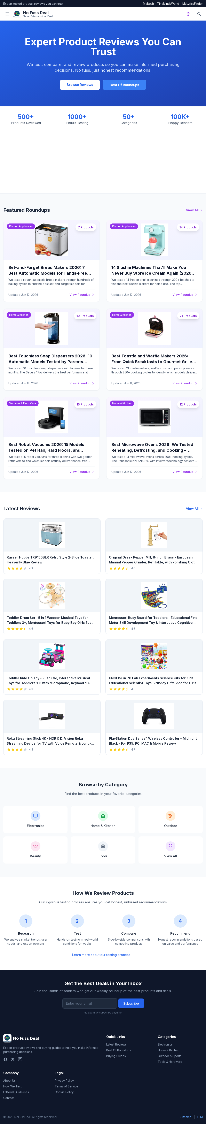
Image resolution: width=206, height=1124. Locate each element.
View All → (194, 509)
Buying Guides (116, 1056)
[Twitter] (13, 1059)
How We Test (12, 1086)
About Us (9, 1080)
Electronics (165, 1044)
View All (194, 210)
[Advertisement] (103, 156)
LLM (200, 1117)
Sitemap (186, 1117)
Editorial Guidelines (16, 1092)
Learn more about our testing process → (103, 955)
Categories (167, 1037)
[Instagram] (20, 1059)
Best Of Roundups (124, 85)
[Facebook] (5, 1059)
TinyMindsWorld (168, 3)
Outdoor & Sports (169, 1056)
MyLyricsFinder (192, 3)
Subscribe (131, 1003)
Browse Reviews (80, 85)
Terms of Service (66, 1086)
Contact (8, 1098)
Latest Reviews (116, 1044)
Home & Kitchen (168, 1050)
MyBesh (148, 3)
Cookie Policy (64, 1092)
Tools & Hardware (170, 1061)
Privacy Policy (64, 1080)
